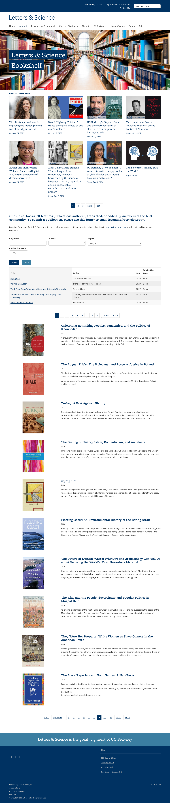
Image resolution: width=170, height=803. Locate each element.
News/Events (118, 26)
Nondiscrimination (17, 791)
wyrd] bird (15, 278)
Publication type (17, 248)
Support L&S (135, 26)
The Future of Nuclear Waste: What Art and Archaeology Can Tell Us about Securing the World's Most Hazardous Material (110, 560)
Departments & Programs (118, 4)
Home (12, 26)
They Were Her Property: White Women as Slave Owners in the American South (107, 638)
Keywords (14, 238)
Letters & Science (32, 18)
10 (106, 718)
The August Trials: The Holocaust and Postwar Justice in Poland (107, 364)
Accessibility (14, 788)
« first (47, 718)
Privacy (12, 794)
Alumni (85, 26)
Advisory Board (107, 762)
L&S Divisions (100, 26)
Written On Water (18, 283)
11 (112, 718)
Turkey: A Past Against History (83, 403)
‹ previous (58, 718)
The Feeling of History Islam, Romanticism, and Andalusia (103, 442)
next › (91, 206)
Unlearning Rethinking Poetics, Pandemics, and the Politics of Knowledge (105, 327)
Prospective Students (43, 26)
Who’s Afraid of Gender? (21, 302)
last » (100, 206)
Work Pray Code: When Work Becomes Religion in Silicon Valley (38, 289)
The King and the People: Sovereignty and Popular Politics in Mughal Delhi (105, 599)
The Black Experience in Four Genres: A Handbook (97, 675)
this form (87, 219)
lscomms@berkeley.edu (126, 219)
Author (52, 238)
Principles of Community (111, 772)
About (23, 26)
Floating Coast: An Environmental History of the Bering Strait (105, 520)
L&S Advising (107, 767)
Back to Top (156, 784)
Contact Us (125, 8)
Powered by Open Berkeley (20, 784)
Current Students (68, 26)
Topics (91, 238)
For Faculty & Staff (93, 4)
